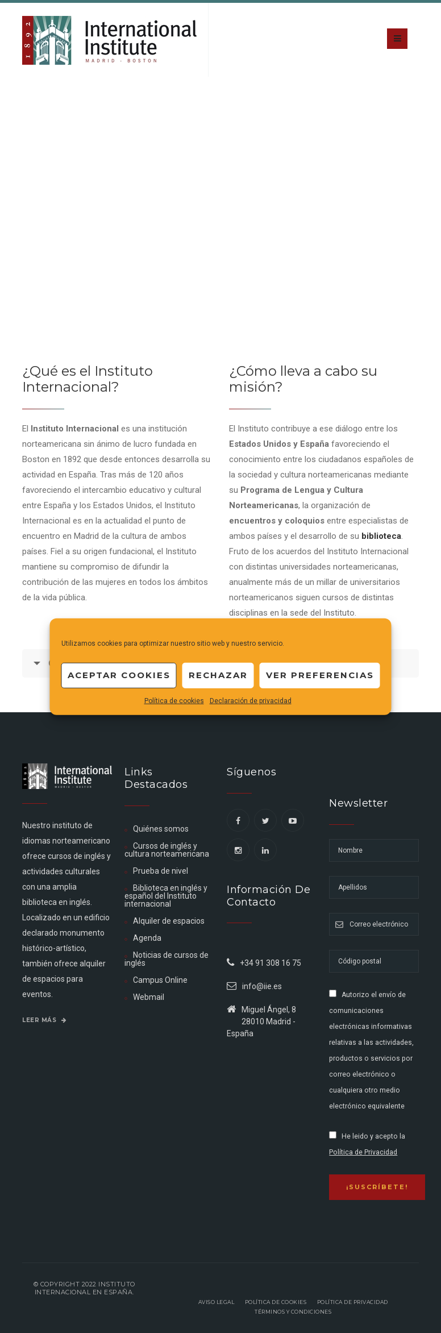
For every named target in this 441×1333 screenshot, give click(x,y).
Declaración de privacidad (251, 700)
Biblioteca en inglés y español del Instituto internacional (165, 895)
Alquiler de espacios (169, 920)
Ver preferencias (320, 675)
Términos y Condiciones (293, 1312)
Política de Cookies (276, 1302)
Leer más (44, 1020)
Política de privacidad (352, 1302)
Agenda (147, 937)
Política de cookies (174, 700)
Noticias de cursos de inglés (166, 958)
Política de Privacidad (363, 1152)
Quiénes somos (161, 828)
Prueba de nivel (160, 870)
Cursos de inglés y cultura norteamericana (166, 849)
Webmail (148, 997)
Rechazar (218, 675)
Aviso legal (216, 1302)
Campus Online (160, 980)
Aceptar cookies (119, 675)
